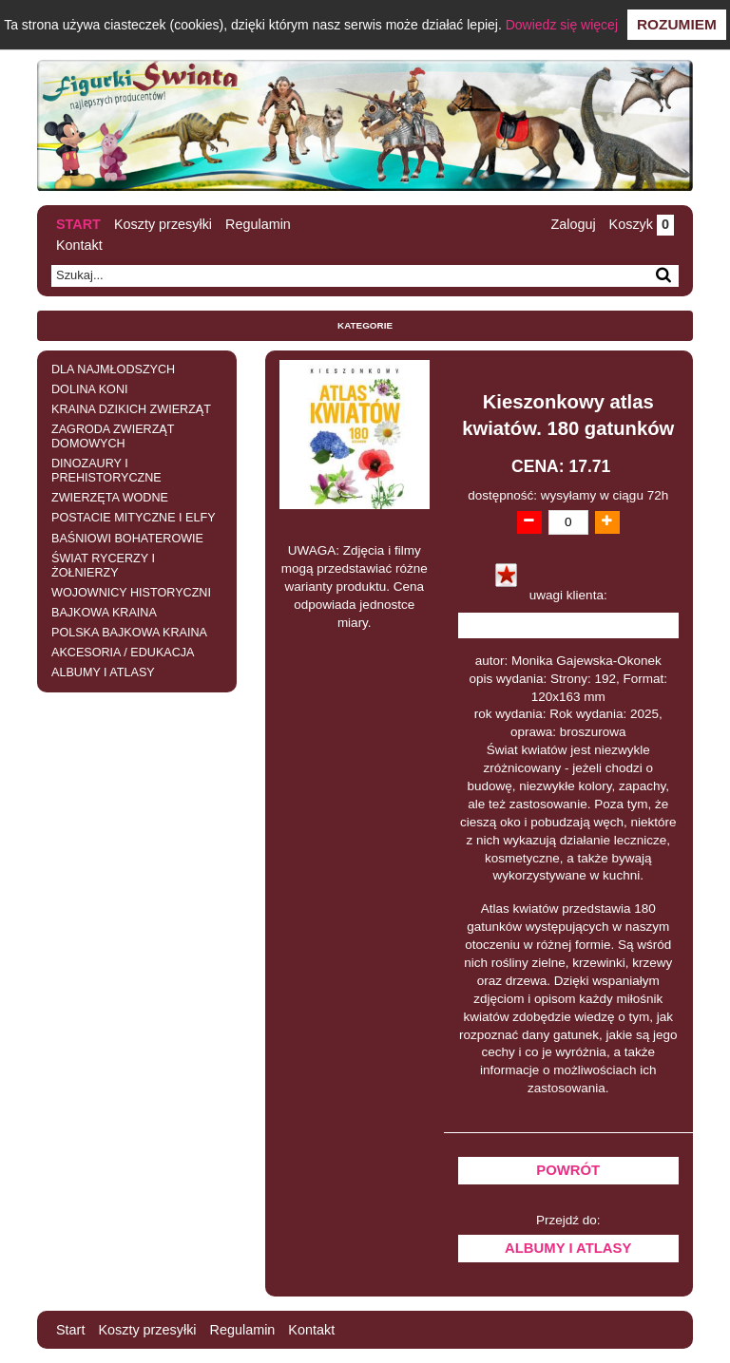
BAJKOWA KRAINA (104, 612)
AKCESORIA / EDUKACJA (122, 652)
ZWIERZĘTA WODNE (109, 497)
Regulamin (258, 224)
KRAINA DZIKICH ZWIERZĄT (131, 409)
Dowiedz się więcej (562, 24)
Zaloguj (572, 224)
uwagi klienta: (568, 595)
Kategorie (365, 325)
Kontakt (79, 245)
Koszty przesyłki (163, 224)
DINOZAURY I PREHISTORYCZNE (106, 470)
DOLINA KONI (89, 389)
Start (78, 224)
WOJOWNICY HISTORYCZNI (131, 592)
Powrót (568, 1170)
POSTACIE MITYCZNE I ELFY (133, 517)
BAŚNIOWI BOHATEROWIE (127, 538)
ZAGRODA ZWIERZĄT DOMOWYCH (112, 436)
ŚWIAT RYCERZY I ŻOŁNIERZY (103, 565)
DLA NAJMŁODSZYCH (113, 369)
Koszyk (641, 224)
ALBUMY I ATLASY (103, 672)
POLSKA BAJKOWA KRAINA (129, 632)
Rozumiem (677, 24)
